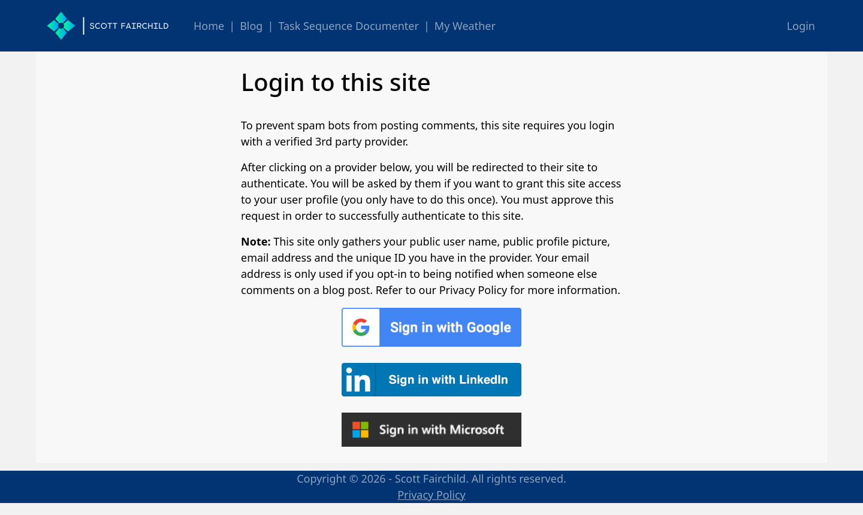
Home (209, 26)
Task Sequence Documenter (348, 26)
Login (801, 26)
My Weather (465, 26)
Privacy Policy (431, 494)
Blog (251, 26)
